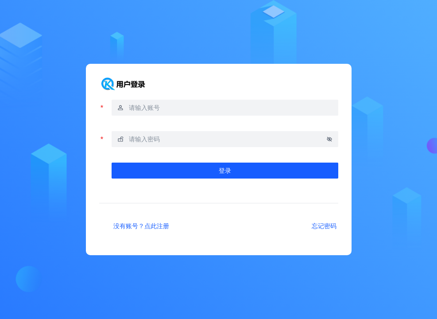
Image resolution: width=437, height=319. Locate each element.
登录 (225, 170)
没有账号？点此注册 (141, 226)
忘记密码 (324, 226)
